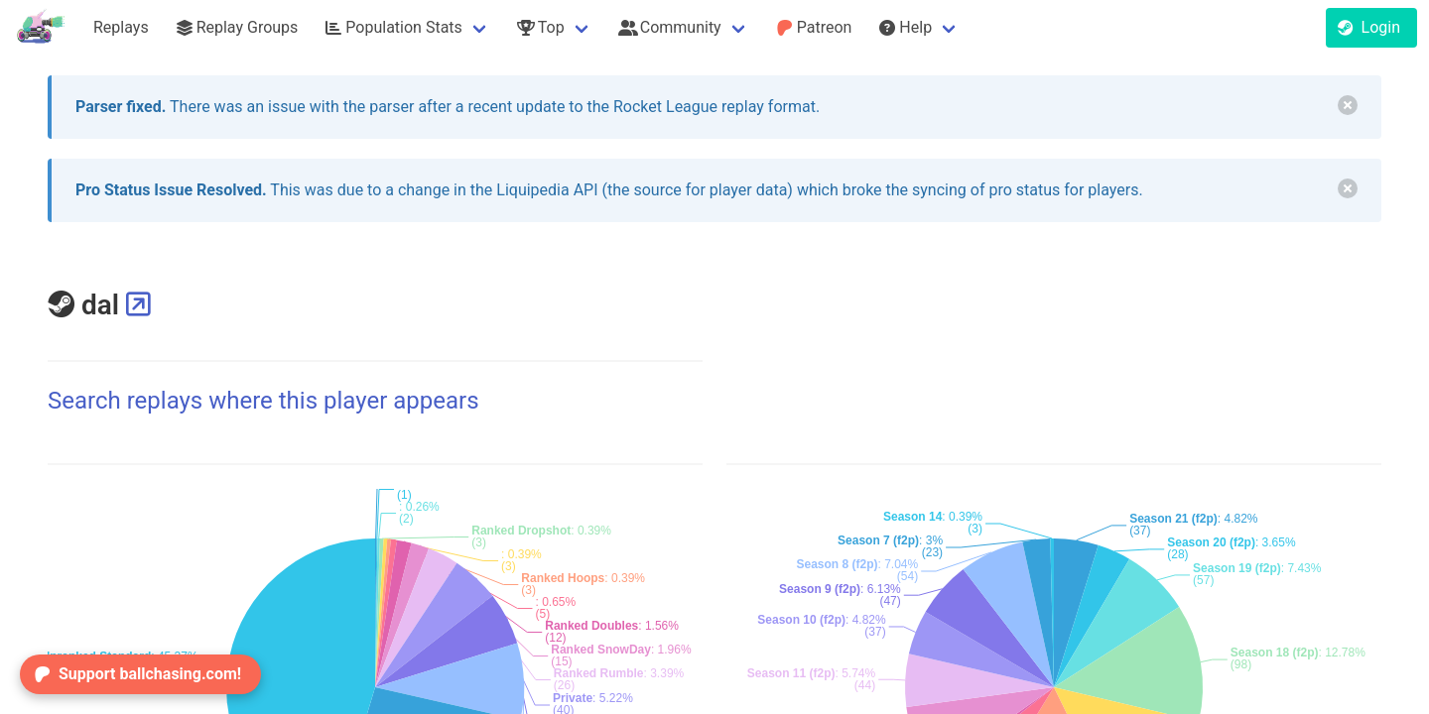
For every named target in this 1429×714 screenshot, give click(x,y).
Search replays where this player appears (263, 401)
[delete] (1348, 105)
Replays (121, 27)
